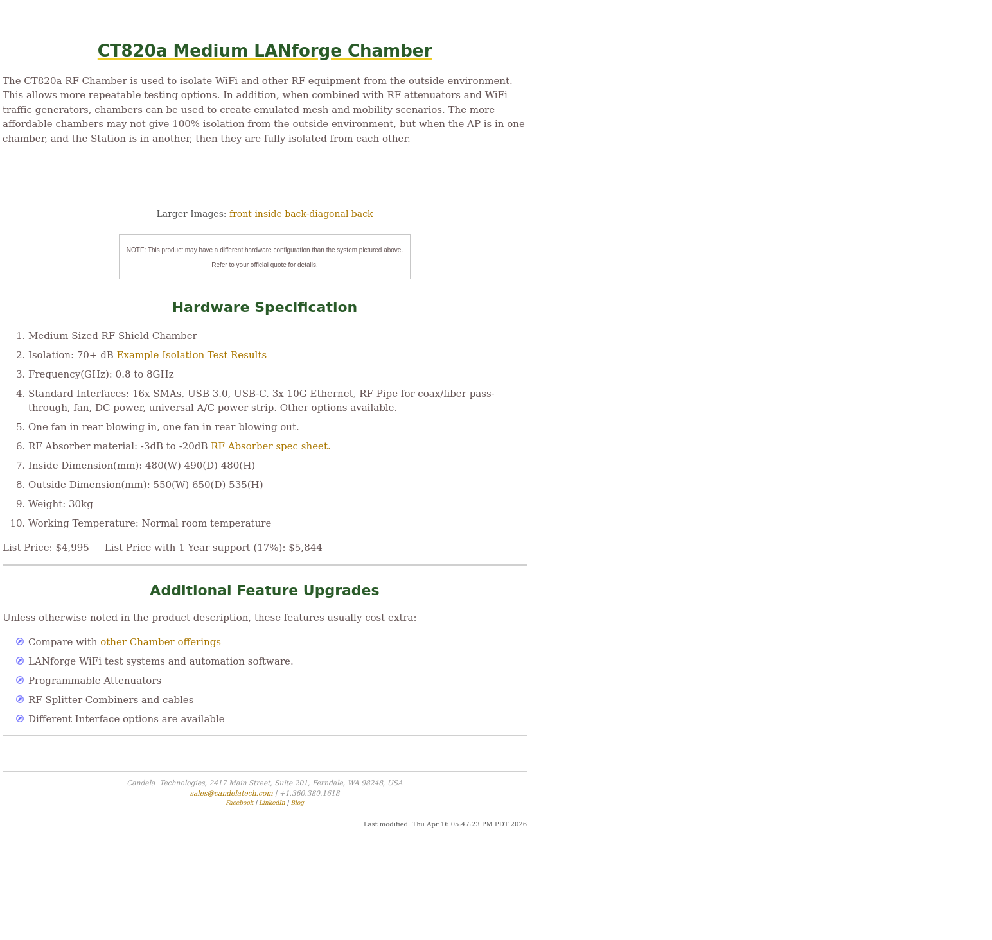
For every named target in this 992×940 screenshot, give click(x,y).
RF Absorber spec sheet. (270, 446)
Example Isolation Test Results (192, 355)
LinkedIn (272, 802)
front (240, 214)
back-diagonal (316, 214)
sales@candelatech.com (231, 793)
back (362, 214)
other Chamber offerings (160, 642)
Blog (297, 802)
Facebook (239, 802)
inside (267, 214)
